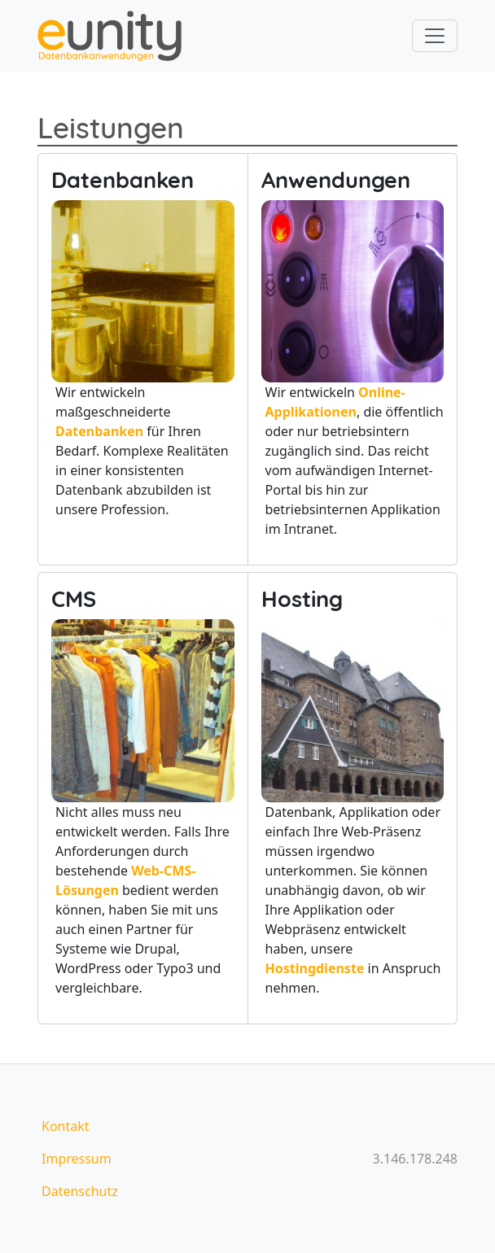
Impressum (77, 1159)
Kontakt (66, 1126)
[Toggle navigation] (435, 36)
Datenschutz (80, 1191)
